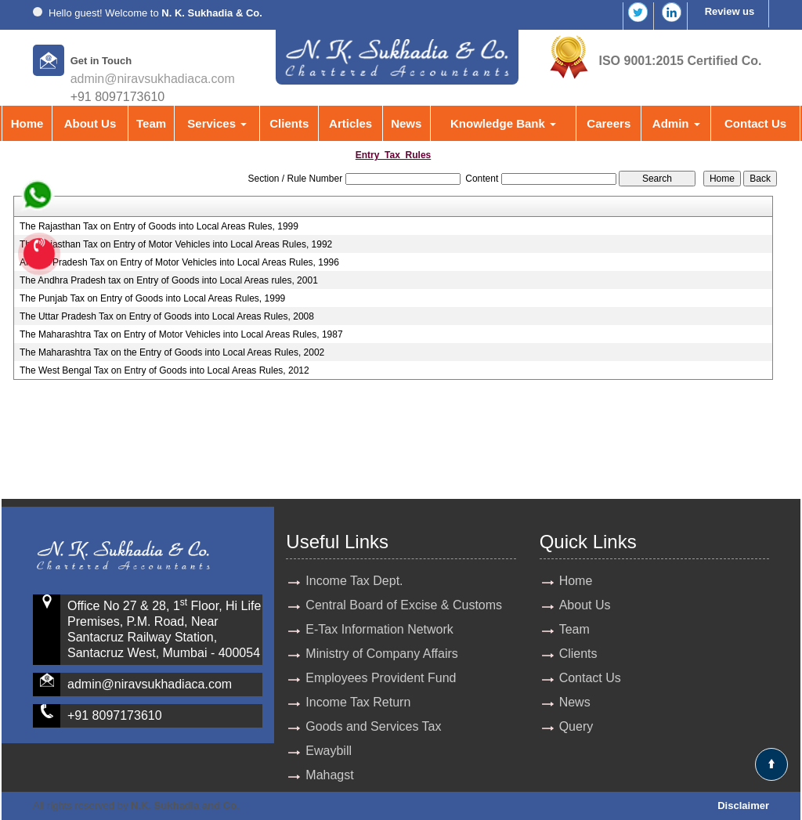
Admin (676, 123)
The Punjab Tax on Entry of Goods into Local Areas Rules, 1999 (152, 298)
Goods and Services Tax (373, 726)
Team (151, 123)
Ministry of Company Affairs (381, 653)
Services (217, 123)
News (406, 123)
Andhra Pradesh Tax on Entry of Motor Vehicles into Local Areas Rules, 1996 (179, 262)
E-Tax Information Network (379, 629)
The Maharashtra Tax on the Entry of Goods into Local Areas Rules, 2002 (172, 352)
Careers (608, 123)
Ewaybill (328, 750)
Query (576, 726)
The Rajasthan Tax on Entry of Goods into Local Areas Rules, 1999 (159, 226)
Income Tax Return (357, 702)
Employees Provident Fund (380, 678)
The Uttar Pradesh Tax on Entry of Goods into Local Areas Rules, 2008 (167, 316)
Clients (289, 123)
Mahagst (329, 775)
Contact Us (755, 123)
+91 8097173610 (114, 715)
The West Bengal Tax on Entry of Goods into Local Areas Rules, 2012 (164, 370)
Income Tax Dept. (354, 580)
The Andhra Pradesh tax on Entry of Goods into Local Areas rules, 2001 (169, 280)
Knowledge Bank (503, 123)
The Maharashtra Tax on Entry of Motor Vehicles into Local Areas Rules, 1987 (181, 334)
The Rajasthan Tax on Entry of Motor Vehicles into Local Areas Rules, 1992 (176, 244)
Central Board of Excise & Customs (403, 605)
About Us (90, 123)
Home (27, 123)
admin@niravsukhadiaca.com (152, 78)
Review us (730, 11)
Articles (350, 123)
